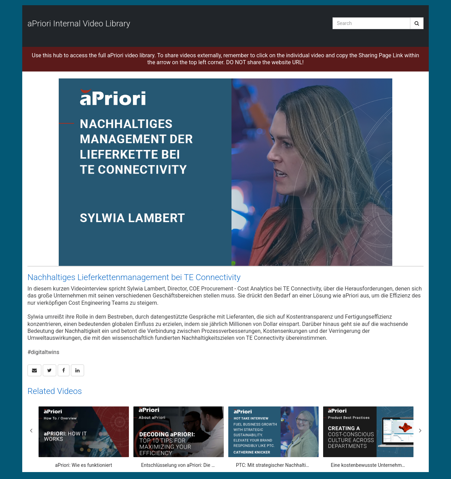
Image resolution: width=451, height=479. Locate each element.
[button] (34, 370)
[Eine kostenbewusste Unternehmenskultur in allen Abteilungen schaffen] (368, 437)
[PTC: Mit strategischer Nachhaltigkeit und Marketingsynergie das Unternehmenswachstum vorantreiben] (273, 437)
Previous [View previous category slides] (30, 430)
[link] (49, 370)
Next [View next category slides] (420, 430)
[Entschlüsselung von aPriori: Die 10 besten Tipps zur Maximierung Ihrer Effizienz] (178, 437)
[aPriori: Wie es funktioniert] (84, 437)
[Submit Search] (417, 23)
